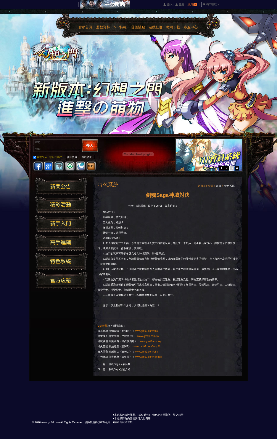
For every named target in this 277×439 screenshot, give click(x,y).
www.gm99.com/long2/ (147, 346)
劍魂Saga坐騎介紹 (119, 369)
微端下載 (173, 27)
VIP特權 (120, 27)
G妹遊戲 (102, 325)
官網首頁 (85, 27)
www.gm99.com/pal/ (146, 330)
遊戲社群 (156, 27)
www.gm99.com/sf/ (148, 336)
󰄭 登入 (167, 4)
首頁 (218, 185)
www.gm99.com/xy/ (151, 341)
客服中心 (191, 27)
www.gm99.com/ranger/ (148, 356)
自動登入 (40, 157)
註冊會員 (72, 157)
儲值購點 (138, 27)
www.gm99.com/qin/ (146, 351)
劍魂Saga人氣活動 (119, 364)
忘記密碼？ (55, 157)
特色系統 (229, 185)
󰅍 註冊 (179, 4)
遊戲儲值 (86, 157)
